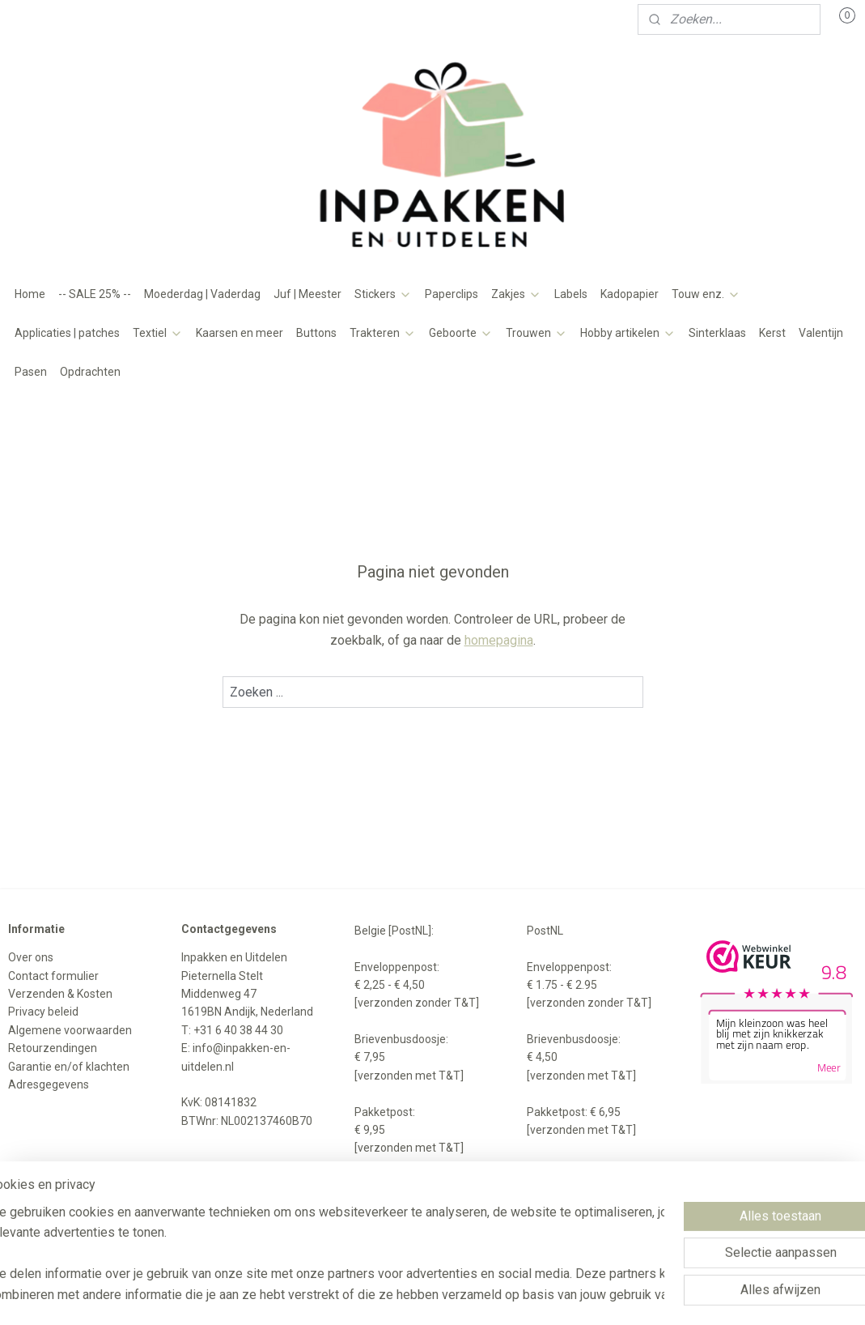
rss (422, 1220)
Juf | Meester (307, 294)
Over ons (30, 957)
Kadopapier (629, 294)
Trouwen (536, 332)
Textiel (158, 332)
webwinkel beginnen (481, 1220)
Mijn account (54, 19)
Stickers (383, 294)
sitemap (391, 1220)
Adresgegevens (48, 1084)
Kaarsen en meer (239, 332)
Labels (570, 294)
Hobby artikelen (628, 332)
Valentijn (821, 332)
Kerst (772, 332)
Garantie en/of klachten (68, 1066)
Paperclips (451, 294)
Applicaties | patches (67, 332)
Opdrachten (90, 371)
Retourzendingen (52, 1048)
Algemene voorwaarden (70, 1030)
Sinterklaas (717, 332)
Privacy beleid (43, 1011)
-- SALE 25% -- (94, 294)
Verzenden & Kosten (60, 993)
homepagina (498, 639)
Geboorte (461, 332)
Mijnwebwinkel (618, 1220)
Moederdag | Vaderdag (202, 294)
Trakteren (383, 332)
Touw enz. (706, 294)
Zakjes (516, 294)
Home (30, 294)
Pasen (31, 371)
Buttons (316, 332)
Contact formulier (53, 975)
